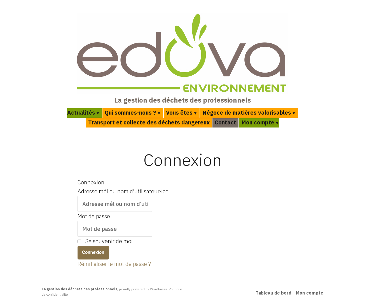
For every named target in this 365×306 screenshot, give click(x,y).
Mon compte (257, 122)
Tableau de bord (273, 293)
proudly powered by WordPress (143, 289)
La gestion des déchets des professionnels (182, 100)
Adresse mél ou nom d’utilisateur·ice (123, 191)
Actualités (81, 112)
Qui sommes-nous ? (130, 112)
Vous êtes (179, 112)
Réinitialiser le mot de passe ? (114, 264)
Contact (225, 122)
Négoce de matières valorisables (246, 112)
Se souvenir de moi (109, 241)
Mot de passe (94, 216)
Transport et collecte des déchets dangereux (149, 122)
